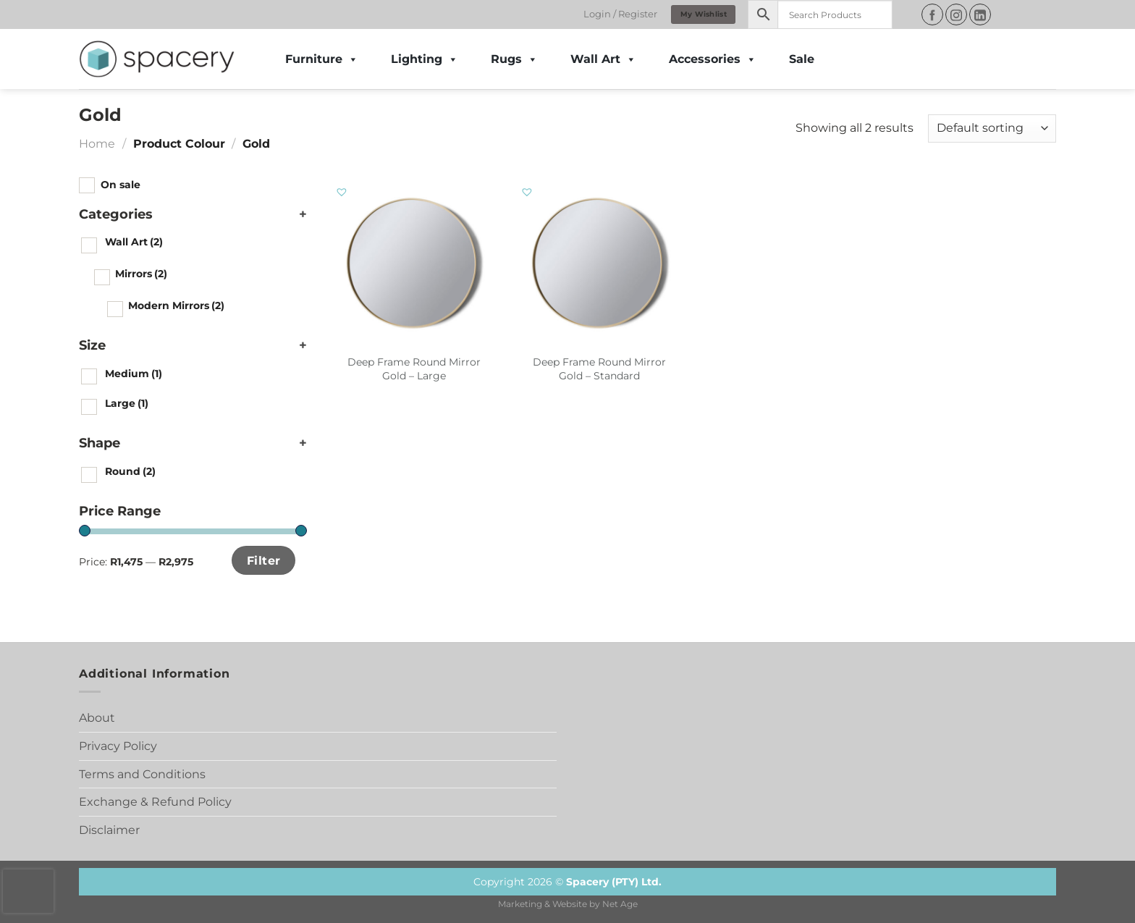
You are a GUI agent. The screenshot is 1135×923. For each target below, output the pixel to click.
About (97, 718)
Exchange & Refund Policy (155, 802)
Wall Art (134, 241)
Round (130, 471)
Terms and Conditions (142, 774)
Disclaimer (109, 830)
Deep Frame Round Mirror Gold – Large (414, 368)
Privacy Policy (118, 746)
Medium (133, 373)
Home (97, 144)
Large (126, 403)
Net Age (620, 904)
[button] (342, 192)
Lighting (424, 59)
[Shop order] (992, 128)
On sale (120, 184)
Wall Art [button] (603, 59)
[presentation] (28, 891)
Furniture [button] (321, 59)
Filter (264, 560)
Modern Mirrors (176, 305)
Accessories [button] (712, 59)
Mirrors (141, 273)
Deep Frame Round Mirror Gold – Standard (599, 368)
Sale (801, 59)
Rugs (514, 59)
